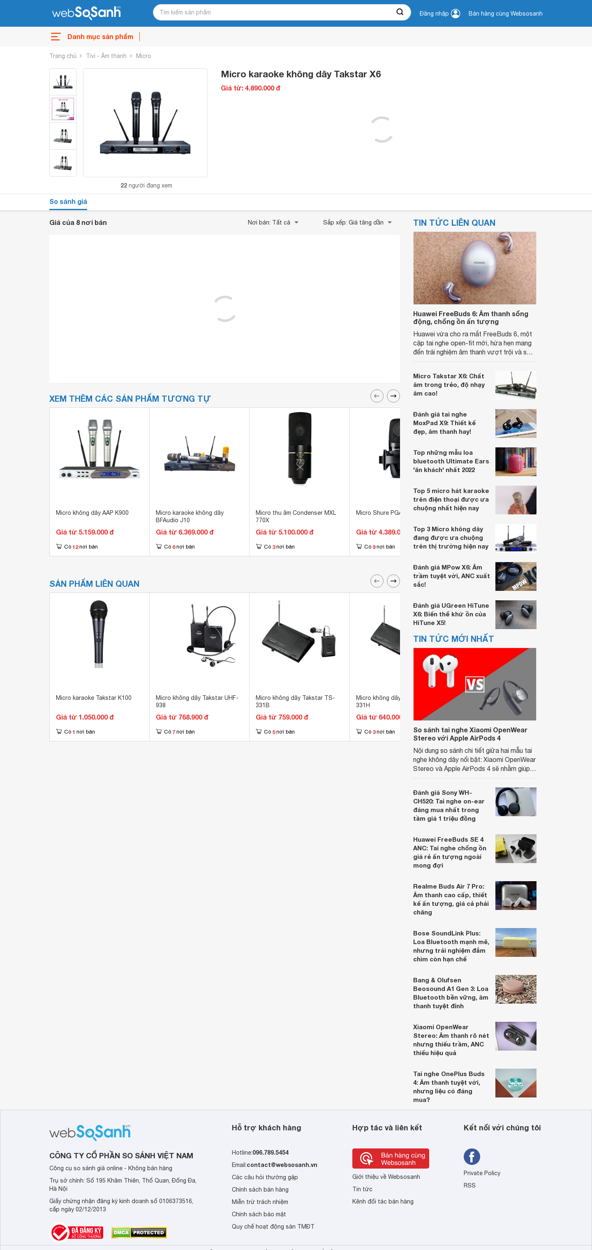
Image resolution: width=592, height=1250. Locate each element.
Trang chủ (62, 56)
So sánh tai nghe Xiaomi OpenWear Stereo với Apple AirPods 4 (470, 733)
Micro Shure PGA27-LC (387, 512)
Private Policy (482, 1173)
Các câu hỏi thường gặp (265, 1177)
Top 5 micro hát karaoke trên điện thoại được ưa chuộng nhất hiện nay (451, 499)
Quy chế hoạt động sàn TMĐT (273, 1226)
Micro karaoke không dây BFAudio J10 (190, 516)
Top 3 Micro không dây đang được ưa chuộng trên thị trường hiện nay (450, 537)
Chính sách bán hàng (260, 1189)
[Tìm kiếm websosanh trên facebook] (472, 1156)
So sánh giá (68, 201)
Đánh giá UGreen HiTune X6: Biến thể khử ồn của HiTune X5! (451, 614)
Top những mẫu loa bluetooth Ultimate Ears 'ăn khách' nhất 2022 (451, 461)
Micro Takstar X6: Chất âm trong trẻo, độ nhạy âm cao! (449, 384)
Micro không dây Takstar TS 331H (394, 701)
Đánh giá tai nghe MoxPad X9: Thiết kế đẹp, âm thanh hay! (444, 422)
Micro (143, 56)
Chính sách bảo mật (259, 1214)
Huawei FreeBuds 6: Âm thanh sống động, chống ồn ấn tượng (470, 317)
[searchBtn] (400, 12)
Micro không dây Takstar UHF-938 (197, 701)
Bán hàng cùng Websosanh (506, 13)
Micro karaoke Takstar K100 (94, 697)
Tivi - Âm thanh (106, 56)
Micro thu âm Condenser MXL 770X (296, 516)
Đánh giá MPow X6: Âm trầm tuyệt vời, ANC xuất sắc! (451, 575)
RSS (470, 1185)
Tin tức (362, 1189)
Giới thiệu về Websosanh (386, 1177)
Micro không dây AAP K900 (92, 512)
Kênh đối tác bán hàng (383, 1201)
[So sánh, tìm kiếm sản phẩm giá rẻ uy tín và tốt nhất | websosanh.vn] (86, 13)
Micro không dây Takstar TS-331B (295, 701)
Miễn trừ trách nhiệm (260, 1202)
